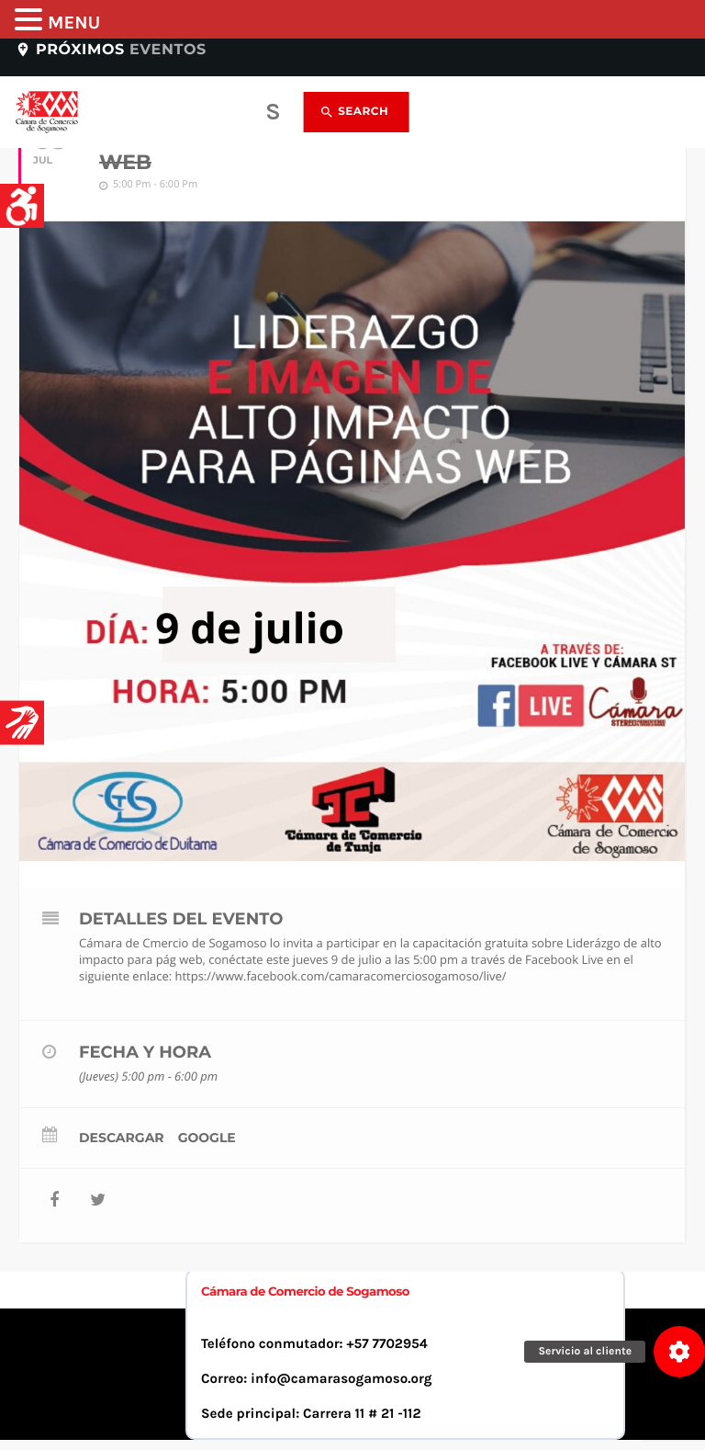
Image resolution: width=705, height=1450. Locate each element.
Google (207, 1137)
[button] (679, 1351)
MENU (74, 23)
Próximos (111, 50)
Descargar (121, 1137)
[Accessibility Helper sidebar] (22, 206)
